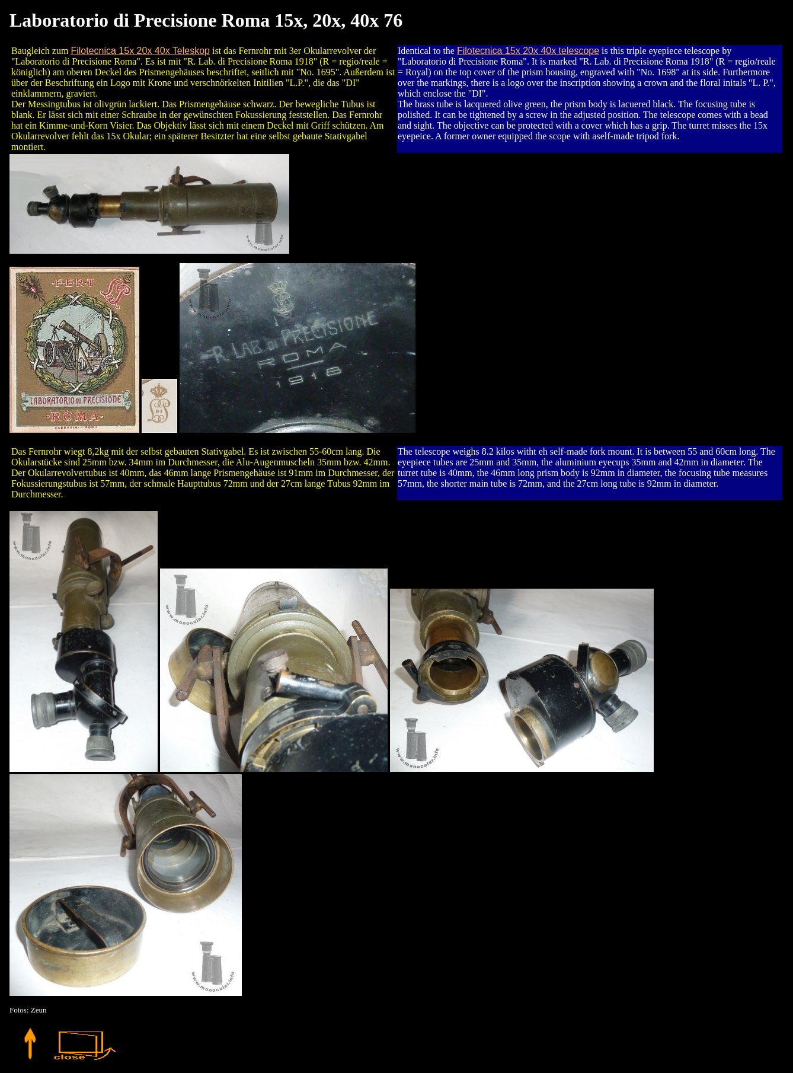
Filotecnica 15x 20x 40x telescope (528, 51)
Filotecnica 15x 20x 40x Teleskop (140, 51)
